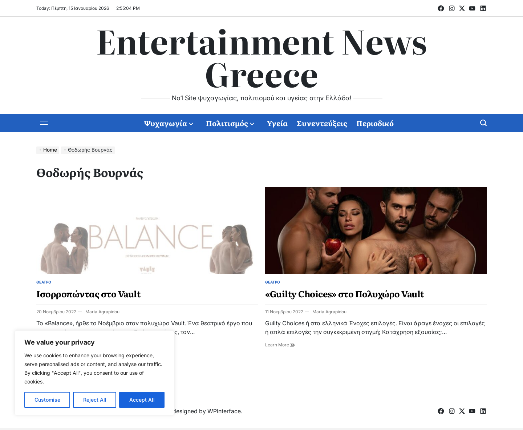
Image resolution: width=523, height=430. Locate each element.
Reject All (94, 400)
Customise (47, 400)
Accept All (142, 400)
